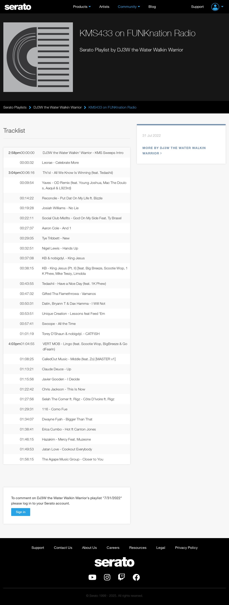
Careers (113, 547)
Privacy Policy (186, 547)
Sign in (20, 512)
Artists (104, 6)
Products (80, 6)
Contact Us (63, 547)
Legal (160, 547)
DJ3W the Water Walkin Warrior (58, 107)
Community (127, 6)
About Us (89, 547)
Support (197, 6)
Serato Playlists (15, 107)
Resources (137, 547)
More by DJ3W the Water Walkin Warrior (174, 150)
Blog (152, 6)
